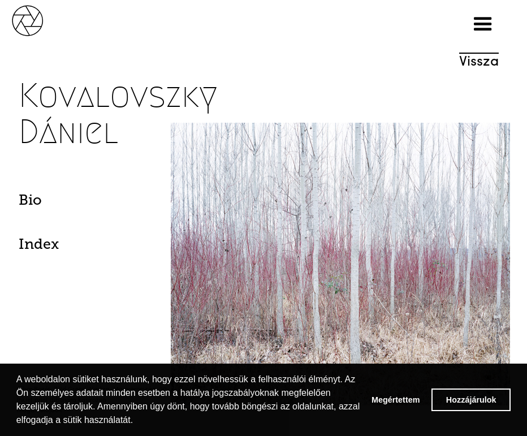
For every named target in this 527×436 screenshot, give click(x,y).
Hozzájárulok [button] (471, 399)
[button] (483, 24)
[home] (39, 19)
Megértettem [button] (396, 399)
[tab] (56, 203)
